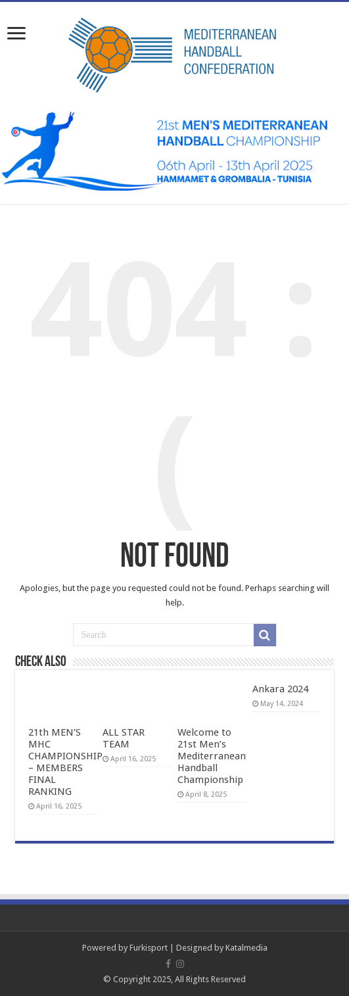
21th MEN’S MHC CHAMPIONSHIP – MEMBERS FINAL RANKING (65, 761)
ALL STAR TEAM (124, 738)
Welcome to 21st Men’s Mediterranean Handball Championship (211, 756)
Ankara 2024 (280, 689)
